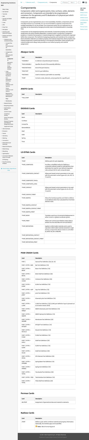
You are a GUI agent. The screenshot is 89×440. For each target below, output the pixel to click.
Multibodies (9, 101)
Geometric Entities (10, 63)
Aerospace (5, 29)
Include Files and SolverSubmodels (9, 45)
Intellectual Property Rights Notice (48, 437)
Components (53, 2)
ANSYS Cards (83, 15)
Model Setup (6, 149)
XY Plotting (5, 159)
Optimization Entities (7, 108)
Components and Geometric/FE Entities (9, 54)
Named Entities (8, 103)
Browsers (5, 131)
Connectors (5, 140)
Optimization (6, 153)
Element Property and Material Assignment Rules (8, 122)
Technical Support (62, 437)
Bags (7, 98)
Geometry (5, 135)
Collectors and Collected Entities (8, 40)
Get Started (5, 11)
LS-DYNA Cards (84, 20)
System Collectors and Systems (9, 84)
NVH (4, 16)
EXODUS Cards (84, 17)
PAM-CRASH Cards (83, 23)
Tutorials (5, 14)
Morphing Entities (8, 105)
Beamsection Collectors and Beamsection (9, 95)
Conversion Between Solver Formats (8, 156)
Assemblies (8, 49)
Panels (4, 133)
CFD (4, 24)
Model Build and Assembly (7, 143)
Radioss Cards (83, 29)
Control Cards (7, 111)
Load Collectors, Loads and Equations (8, 73)
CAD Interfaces (6, 128)
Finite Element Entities (9, 67)
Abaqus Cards (83, 12)
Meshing (5, 138)
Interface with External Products (7, 32)
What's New (6, 9)
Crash (4, 22)
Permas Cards (83, 26)
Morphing (5, 151)
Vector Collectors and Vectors (9, 90)
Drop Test (5, 27)
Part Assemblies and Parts (8, 79)
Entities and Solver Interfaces (7, 36)
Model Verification (7, 146)
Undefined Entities (7, 114)
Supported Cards (8, 126)
